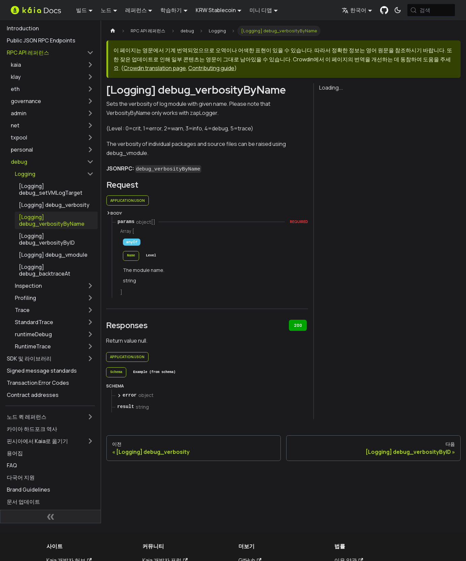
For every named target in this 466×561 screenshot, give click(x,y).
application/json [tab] (127, 200)
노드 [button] (106, 10)
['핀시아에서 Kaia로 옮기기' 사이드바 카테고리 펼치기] (90, 441)
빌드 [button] (81, 10)
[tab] (131, 256)
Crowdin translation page (155, 68)
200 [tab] (298, 325)
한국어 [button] (354, 10)
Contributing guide (211, 68)
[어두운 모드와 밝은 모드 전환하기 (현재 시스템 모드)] (397, 10)
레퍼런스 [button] (136, 10)
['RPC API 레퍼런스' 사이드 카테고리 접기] (90, 52)
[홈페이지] (112, 31)
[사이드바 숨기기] (50, 516)
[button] (52, 64)
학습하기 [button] (171, 10)
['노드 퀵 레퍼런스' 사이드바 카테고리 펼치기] (90, 416)
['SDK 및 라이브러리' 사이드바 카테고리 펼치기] (90, 358)
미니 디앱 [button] (260, 10)
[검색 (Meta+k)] (431, 10)
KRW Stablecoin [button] (216, 10)
